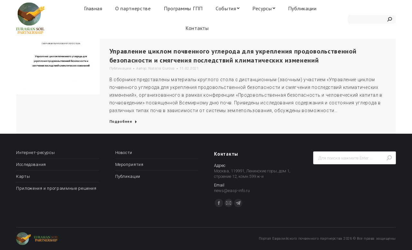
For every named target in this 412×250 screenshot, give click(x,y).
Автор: (155, 68)
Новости (124, 152)
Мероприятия (129, 164)
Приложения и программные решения (56, 188)
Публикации (120, 68)
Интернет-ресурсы (35, 152)
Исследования (31, 164)
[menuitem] (93, 8)
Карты (23, 176)
